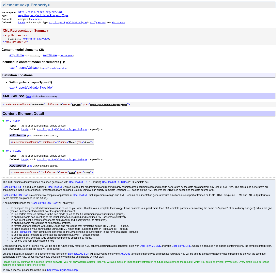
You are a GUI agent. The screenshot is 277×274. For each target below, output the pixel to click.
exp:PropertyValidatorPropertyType (43, 15)
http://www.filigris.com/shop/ (62, 269)
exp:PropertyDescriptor (54, 68)
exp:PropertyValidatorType (68, 22)
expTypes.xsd (97, 22)
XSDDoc (125, 253)
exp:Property (67, 55)
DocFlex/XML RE (78, 181)
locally (21, 22)
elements (36, 19)
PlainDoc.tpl (25, 231)
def (50, 87)
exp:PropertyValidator (24, 67)
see (29, 96)
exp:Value (43, 38)
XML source (118, 22)
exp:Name (29, 38)
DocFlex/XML (55, 186)
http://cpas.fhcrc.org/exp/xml (40, 12)
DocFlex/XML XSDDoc (115, 181)
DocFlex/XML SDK (150, 245)
